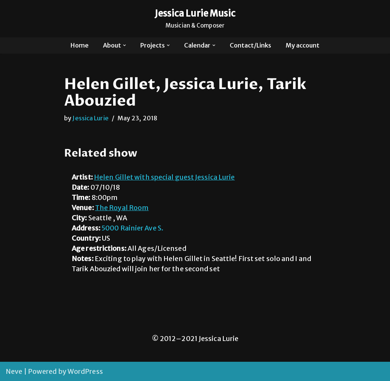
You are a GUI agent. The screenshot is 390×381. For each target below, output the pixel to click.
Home (80, 45)
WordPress (85, 371)
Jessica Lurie (90, 118)
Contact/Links (250, 45)
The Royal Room (122, 207)
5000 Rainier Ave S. (132, 228)
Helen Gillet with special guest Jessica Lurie (164, 177)
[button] (124, 45)
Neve (14, 371)
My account (302, 45)
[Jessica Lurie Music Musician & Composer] (195, 19)
